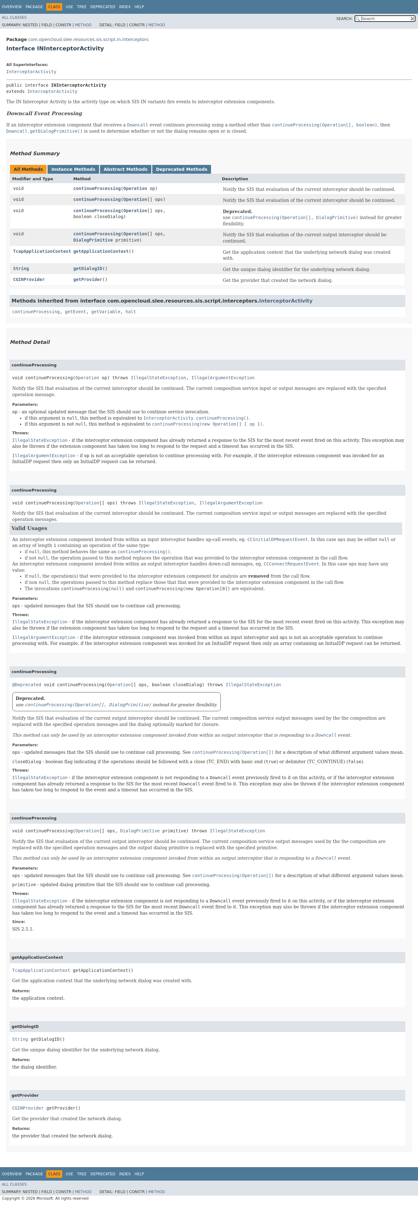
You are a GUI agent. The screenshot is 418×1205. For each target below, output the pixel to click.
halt (130, 311)
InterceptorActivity (31, 71)
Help (139, 7)
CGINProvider (29, 279)
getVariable (105, 311)
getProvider (87, 279)
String (21, 268)
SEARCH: (344, 19)
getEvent (75, 311)
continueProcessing (97, 188)
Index (125, 7)
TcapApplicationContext (42, 251)
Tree (82, 7)
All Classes (14, 17)
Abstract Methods (126, 169)
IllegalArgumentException (222, 377)
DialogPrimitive (93, 240)
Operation (135, 188)
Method (83, 25)
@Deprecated (26, 684)
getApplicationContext (100, 251)
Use (69, 7)
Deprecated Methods (181, 169)
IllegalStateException (158, 377)
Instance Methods (73, 169)
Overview (12, 7)
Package (34, 7)
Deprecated (102, 7)
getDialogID (87, 268)
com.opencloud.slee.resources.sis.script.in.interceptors (88, 39)
